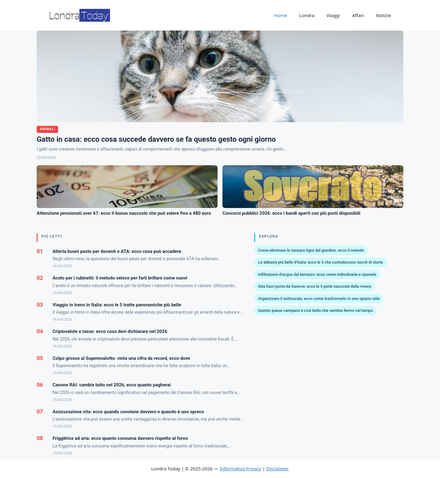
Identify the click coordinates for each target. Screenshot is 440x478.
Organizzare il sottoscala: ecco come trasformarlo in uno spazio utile (319, 298)
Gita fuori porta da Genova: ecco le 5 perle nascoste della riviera (314, 286)
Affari (358, 15)
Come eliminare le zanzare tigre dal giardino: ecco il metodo (311, 250)
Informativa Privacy (240, 468)
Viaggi (333, 15)
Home (280, 15)
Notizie (383, 15)
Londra (306, 15)
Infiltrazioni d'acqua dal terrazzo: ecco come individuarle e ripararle (317, 274)
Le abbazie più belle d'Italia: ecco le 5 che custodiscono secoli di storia (320, 262)
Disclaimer (277, 468)
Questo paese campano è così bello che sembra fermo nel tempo (315, 310)
